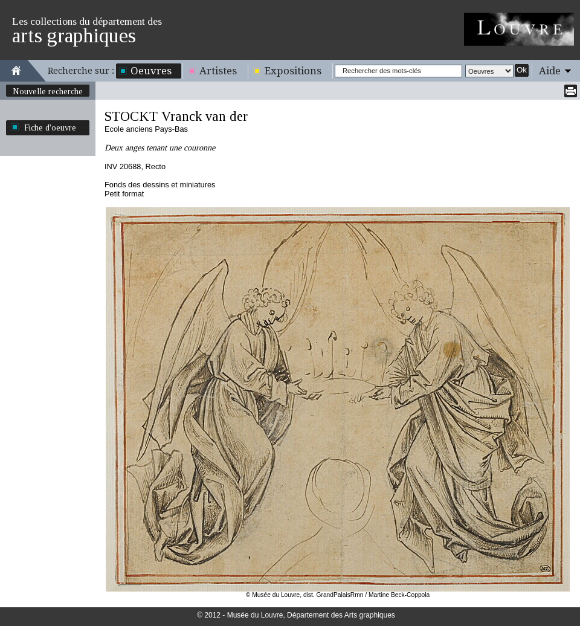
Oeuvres (151, 71)
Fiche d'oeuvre (50, 127)
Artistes (218, 71)
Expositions (293, 71)
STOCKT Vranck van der (176, 116)
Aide (550, 71)
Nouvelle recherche (48, 91)
